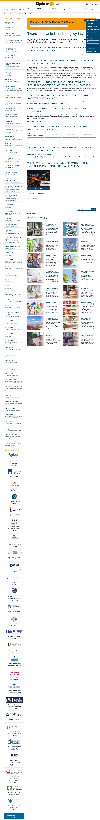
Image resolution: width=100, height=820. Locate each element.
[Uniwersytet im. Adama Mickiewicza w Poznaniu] (14, 609)
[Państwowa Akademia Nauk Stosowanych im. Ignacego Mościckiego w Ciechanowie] (14, 594)
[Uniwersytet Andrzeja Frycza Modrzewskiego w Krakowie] (14, 730)
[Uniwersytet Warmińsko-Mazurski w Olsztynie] (14, 555)
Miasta (93, 9)
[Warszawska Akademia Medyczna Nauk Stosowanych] (14, 804)
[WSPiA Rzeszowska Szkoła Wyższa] (14, 511)
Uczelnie (21, 9)
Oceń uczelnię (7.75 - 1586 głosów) (37, 157)
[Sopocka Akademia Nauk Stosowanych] (14, 567)
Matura (6, 9)
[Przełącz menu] (85, 20)
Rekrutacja (52, 157)
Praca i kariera (71, 9)
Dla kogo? (90, 23)
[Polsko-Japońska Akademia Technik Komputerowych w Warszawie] (14, 776)
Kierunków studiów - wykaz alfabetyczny (12, 816)
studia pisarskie (71, 134)
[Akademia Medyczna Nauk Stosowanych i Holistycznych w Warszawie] (14, 459)
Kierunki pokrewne (92, 39)
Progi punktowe (88, 157)
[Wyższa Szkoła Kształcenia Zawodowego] (14, 474)
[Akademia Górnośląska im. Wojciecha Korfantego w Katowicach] (14, 703)
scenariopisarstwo (53, 134)
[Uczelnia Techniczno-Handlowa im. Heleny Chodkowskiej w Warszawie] (14, 760)
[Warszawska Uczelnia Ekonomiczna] (14, 499)
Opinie (89, 35)
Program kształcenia (93, 26)
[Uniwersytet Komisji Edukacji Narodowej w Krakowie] (14, 525)
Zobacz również (91, 51)
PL (90, 4)
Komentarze (90, 48)
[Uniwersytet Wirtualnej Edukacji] (14, 634)
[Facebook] (87, 4)
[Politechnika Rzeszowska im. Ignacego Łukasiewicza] (14, 744)
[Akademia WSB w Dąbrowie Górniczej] (14, 675)
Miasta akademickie (92, 45)
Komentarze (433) (62, 157)
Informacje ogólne (92, 20)
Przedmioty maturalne (93, 29)
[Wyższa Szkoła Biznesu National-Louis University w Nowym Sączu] (14, 689)
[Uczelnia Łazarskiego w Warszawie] (14, 621)
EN (93, 4)
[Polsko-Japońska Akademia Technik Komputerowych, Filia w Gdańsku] (14, 540)
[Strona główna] (50, 4)
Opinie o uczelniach (40, 9)
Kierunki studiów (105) (75, 157)
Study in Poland (84, 9)
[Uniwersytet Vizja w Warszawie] (14, 486)
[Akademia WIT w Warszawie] (14, 580)
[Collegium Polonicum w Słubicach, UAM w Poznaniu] (14, 647)
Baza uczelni (30, 9)
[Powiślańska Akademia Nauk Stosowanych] (14, 790)
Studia (13, 9)
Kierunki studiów (54, 9)
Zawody (64, 9)
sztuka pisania (88, 134)
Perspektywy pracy (92, 32)
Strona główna (13, 13)
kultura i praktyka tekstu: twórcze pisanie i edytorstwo (35, 134)
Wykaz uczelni (91, 42)
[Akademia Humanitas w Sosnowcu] (14, 717)
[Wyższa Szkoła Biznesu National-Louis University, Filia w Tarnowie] (14, 662)
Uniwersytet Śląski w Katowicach (40, 154)
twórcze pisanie (36, 141)
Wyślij (94, 209)
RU (96, 4)
